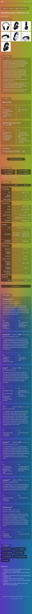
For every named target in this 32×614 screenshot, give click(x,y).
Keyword (19, 552)
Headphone (5, 8)
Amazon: (8, 170)
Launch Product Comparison (16, 159)
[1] (13, 298)
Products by (7, 552)
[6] (9, 479)
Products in (20, 549)
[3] (7, 367)
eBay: (8, 173)
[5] (9, 442)
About (25, 596)
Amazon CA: (23, 173)
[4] (4, 406)
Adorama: (23, 170)
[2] (10, 334)
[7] (11, 506)
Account (20, 598)
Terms (28, 596)
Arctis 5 (17, 89)
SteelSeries (11, 8)
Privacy (11, 598)
